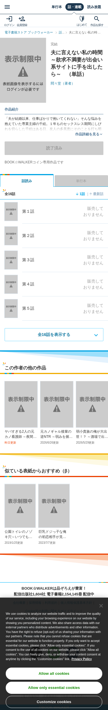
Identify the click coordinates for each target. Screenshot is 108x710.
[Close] (101, 608)
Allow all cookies (54, 676)
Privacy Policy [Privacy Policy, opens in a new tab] (81, 661)
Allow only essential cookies (54, 690)
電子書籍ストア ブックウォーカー (29, 32)
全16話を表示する (54, 334)
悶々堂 (63, 83)
